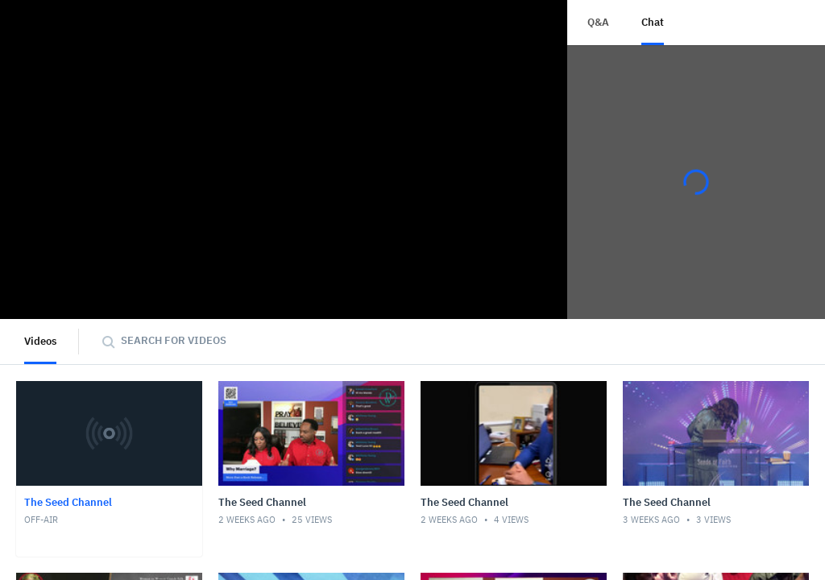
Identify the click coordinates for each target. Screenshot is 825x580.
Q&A (598, 22)
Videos (40, 341)
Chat (652, 22)
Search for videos (173, 340)
